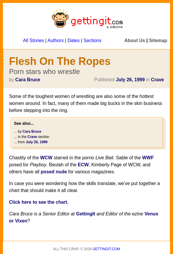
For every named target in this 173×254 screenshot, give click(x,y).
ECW (83, 164)
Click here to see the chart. (39, 202)
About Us (134, 40)
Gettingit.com (106, 249)
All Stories (33, 40)
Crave (157, 79)
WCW (46, 157)
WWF (148, 157)
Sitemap (158, 40)
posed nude (54, 171)
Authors (56, 40)
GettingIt (85, 213)
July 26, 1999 (130, 79)
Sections (92, 40)
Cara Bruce (27, 79)
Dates (73, 40)
